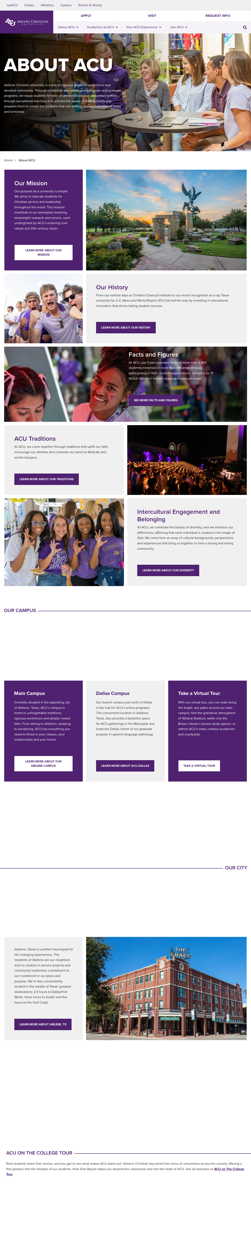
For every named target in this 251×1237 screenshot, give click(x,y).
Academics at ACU (102, 27)
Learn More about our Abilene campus (43, 764)
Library (29, 5)
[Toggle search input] (245, 27)
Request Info (218, 16)
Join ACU (179, 27)
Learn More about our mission (43, 252)
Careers (66, 5)
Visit (152, 16)
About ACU (68, 27)
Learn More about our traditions (47, 479)
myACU (12, 5)
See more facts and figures (156, 400)
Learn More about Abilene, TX (43, 1024)
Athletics (47, 5)
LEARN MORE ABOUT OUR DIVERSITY (168, 570)
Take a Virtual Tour (199, 766)
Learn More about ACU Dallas (125, 766)
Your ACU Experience (143, 27)
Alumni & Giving (90, 5)
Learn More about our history (126, 327)
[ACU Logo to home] (26, 22)
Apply (86, 16)
